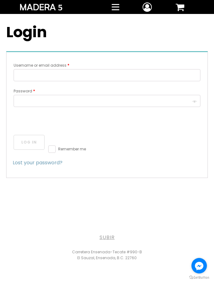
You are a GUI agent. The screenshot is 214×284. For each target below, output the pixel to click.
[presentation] (60, 122)
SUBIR (107, 237)
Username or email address (41, 65)
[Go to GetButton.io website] (199, 278)
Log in (29, 142)
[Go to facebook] (199, 265)
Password (24, 91)
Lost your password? (37, 162)
